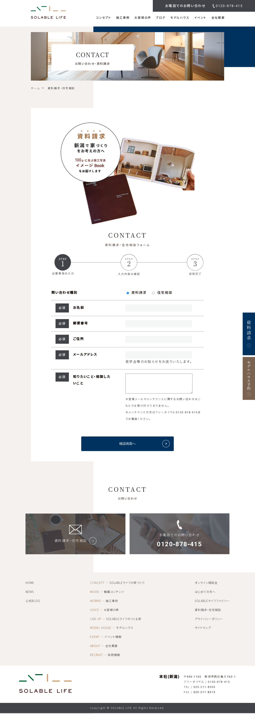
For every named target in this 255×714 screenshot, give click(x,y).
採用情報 (105, 658)
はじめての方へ (205, 595)
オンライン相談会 (206, 586)
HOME (30, 586)
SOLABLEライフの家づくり (117, 586)
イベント (200, 17)
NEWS (30, 595)
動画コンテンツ (107, 595)
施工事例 (123, 17)
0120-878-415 (229, 6)
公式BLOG (33, 604)
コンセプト (103, 17)
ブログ (160, 17)
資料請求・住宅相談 (208, 613)
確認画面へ (127, 446)
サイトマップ (203, 631)
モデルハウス (179, 17)
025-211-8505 (205, 690)
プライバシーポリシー (209, 622)
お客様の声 (142, 17)
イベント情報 (106, 640)
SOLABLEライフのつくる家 (115, 622)
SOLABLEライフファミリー (212, 604)
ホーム (35, 88)
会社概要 (218, 17)
